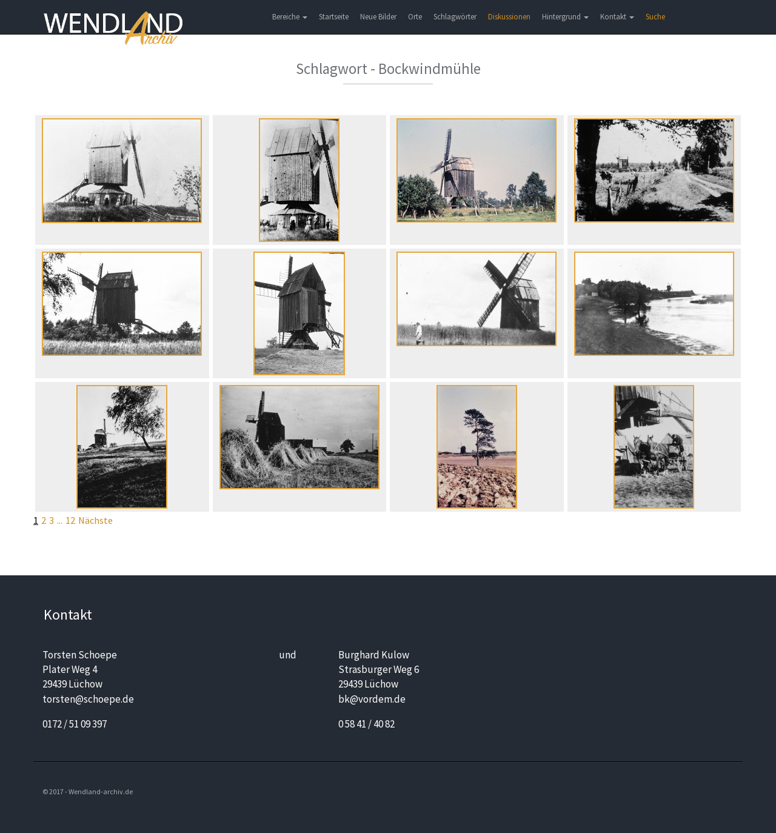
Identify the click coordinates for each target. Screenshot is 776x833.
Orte (415, 17)
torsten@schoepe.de (88, 699)
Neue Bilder (378, 17)
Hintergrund (565, 17)
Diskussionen (509, 17)
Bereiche (289, 17)
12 (70, 520)
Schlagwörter (455, 17)
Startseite (334, 17)
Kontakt (617, 17)
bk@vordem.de (372, 699)
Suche (655, 17)
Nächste (95, 520)
